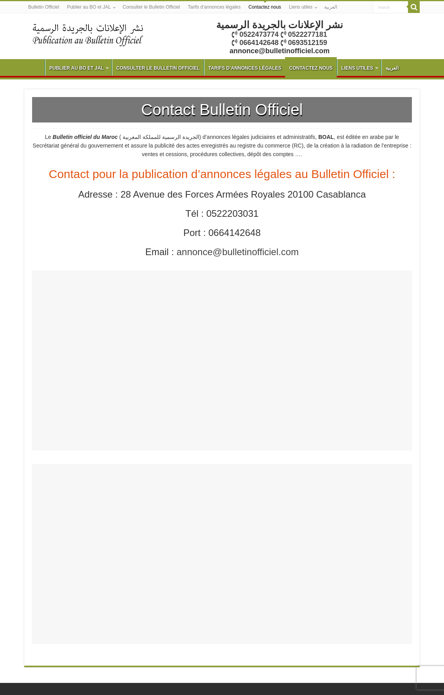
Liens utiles (300, 7)
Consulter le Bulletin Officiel (151, 7)
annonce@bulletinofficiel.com (238, 252)
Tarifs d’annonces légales (214, 7)
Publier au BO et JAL (89, 7)
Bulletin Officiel (43, 7)
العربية (330, 7)
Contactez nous (264, 7)
